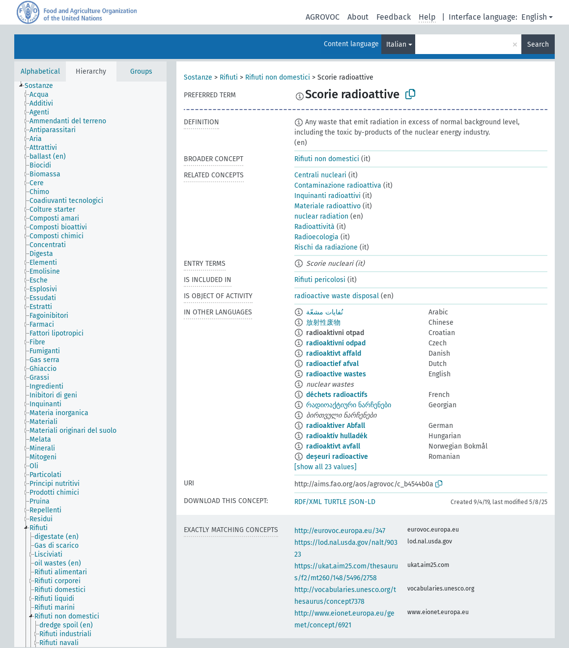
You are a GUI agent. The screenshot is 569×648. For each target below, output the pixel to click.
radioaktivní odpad (336, 343)
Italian (396, 44)
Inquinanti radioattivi (327, 196)
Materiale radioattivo (327, 206)
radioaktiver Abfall (335, 426)
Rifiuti (229, 77)
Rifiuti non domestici (277, 77)
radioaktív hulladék (336, 436)
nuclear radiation (321, 216)
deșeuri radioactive (337, 456)
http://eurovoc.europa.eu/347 (339, 531)
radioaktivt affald (333, 353)
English (534, 17)
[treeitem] (43, 86)
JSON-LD (362, 502)
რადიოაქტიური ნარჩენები (348, 405)
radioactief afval (332, 364)
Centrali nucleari (320, 175)
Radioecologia (316, 237)
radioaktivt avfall (333, 446)
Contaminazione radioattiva (337, 185)
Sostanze (198, 77)
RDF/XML (308, 502)
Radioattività (314, 227)
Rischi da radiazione (326, 247)
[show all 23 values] (325, 467)
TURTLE (335, 502)
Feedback (393, 17)
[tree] (90, 364)
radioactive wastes (336, 374)
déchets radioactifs (337, 395)
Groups (141, 71)
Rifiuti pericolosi (319, 280)
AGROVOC (323, 17)
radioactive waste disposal (336, 296)
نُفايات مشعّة (324, 312)
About (358, 17)
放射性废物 (323, 322)
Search (538, 44)
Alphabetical (40, 71)
